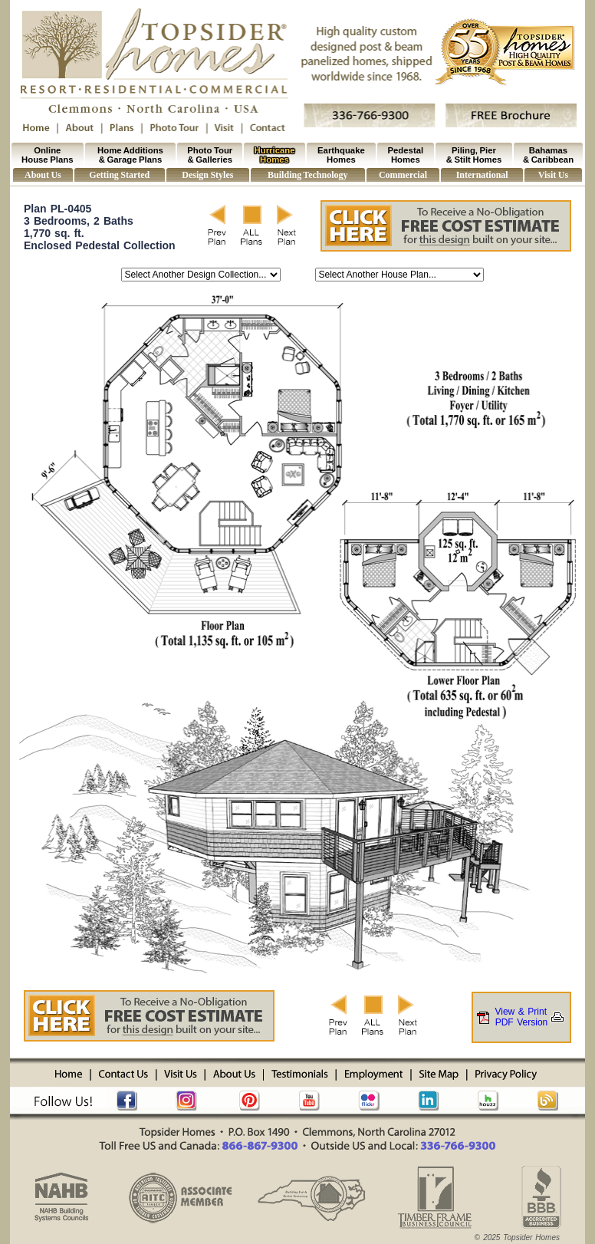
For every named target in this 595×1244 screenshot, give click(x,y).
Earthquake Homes (341, 155)
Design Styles (207, 174)
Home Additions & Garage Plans (130, 155)
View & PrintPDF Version (521, 1017)
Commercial (403, 174)
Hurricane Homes (275, 155)
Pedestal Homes (406, 155)
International (482, 174)
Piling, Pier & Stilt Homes (474, 155)
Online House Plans (47, 155)
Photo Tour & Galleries (209, 155)
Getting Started (119, 174)
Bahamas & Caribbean (548, 155)
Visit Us (553, 174)
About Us (43, 174)
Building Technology (307, 174)
